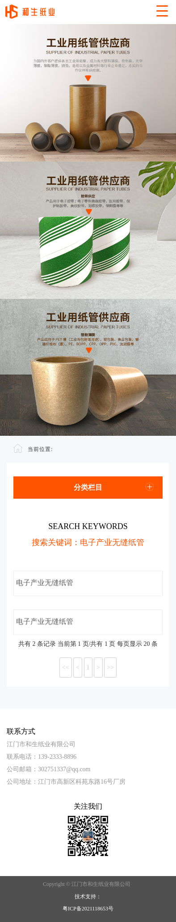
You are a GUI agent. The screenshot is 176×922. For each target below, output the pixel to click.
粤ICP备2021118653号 (88, 908)
